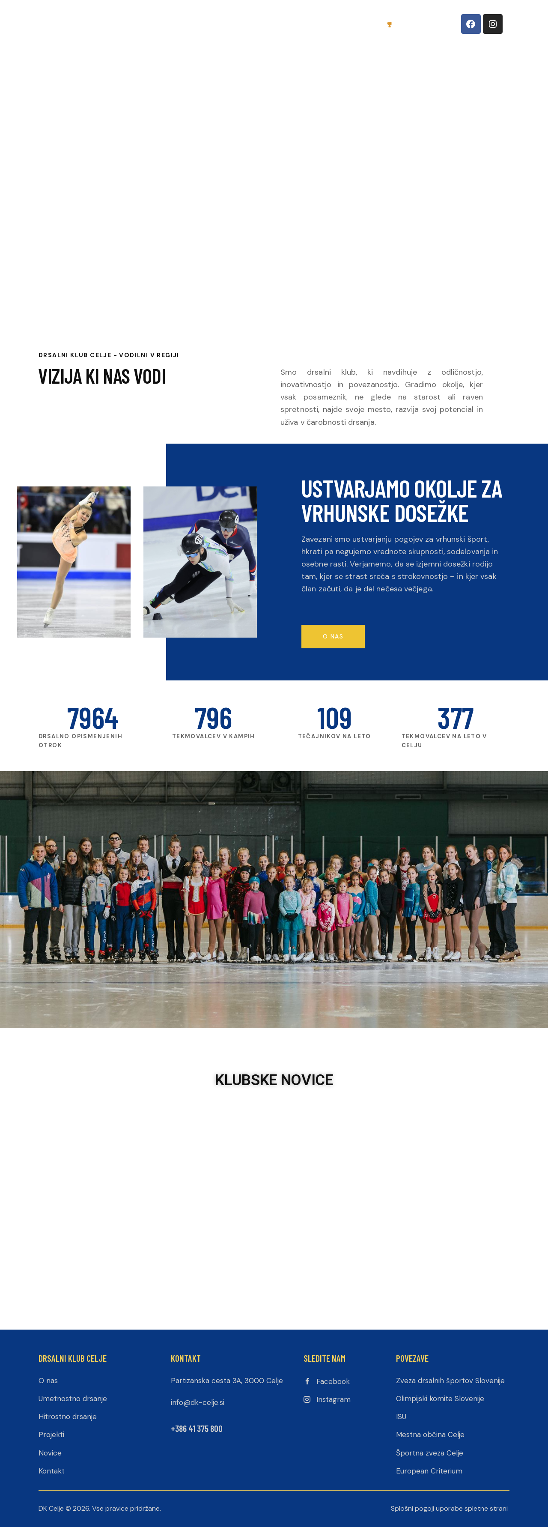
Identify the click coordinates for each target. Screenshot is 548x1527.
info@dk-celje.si (197, 1402)
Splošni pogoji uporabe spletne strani (449, 1508)
